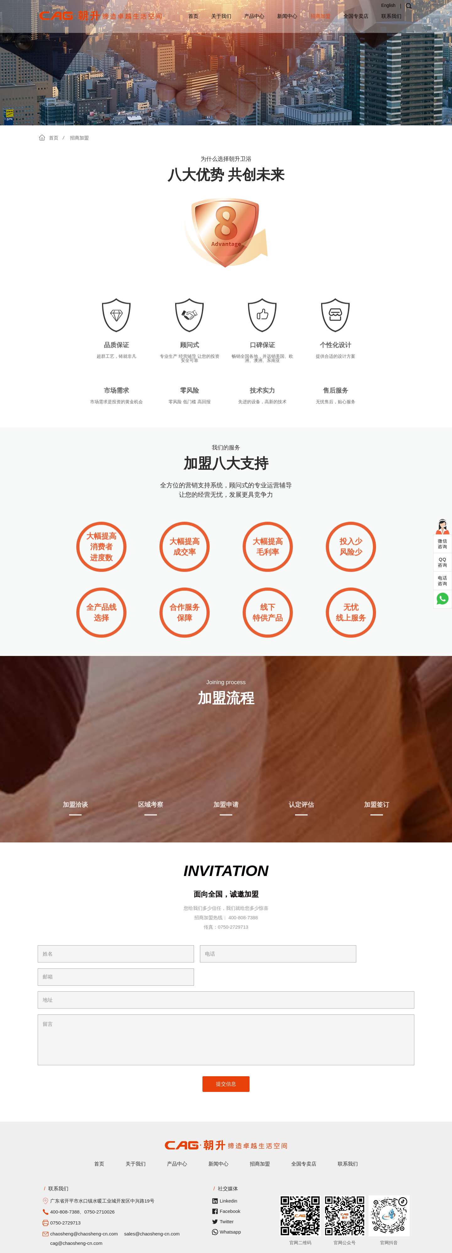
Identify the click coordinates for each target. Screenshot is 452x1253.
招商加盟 (320, 16)
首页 (193, 16)
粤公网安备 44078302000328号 (342, 1245)
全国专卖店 (356, 16)
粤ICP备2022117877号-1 (281, 1245)
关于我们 (221, 16)
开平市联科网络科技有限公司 (226, 1245)
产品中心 (254, 16)
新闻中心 (287, 16)
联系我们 (391, 16)
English (388, 5)
